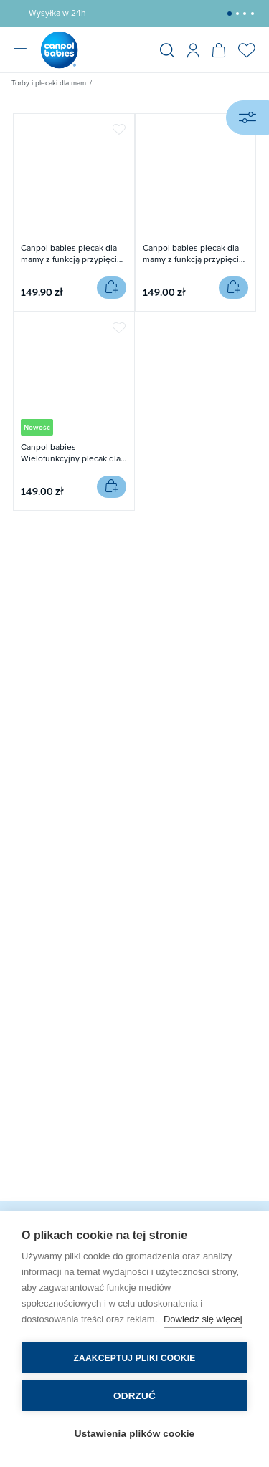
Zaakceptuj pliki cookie (135, 1358)
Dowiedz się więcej (203, 1319)
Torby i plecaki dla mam (48, 82)
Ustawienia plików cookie (135, 1433)
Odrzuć (134, 1395)
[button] (229, 13)
